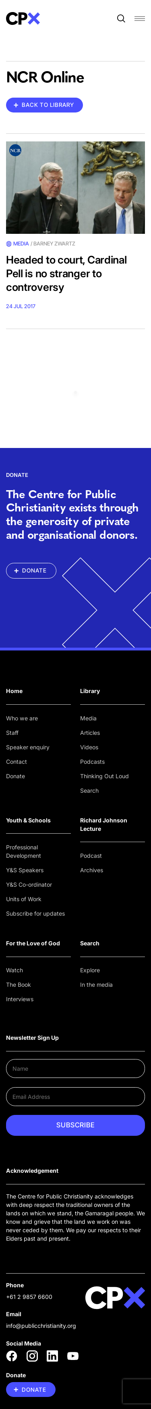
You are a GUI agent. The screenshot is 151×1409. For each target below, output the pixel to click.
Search (89, 790)
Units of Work (23, 899)
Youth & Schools (28, 820)
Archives (91, 870)
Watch (14, 970)
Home (14, 690)
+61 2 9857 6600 (29, 1296)
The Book (18, 984)
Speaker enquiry (28, 747)
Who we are (22, 718)
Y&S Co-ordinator (29, 884)
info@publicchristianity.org (41, 1325)
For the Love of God (33, 943)
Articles (90, 732)
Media (88, 718)
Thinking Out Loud (104, 776)
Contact (16, 761)
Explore (90, 970)
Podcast (91, 855)
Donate (15, 776)
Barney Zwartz (54, 243)
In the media (96, 984)
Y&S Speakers (24, 870)
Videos (89, 747)
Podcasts (92, 761)
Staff (12, 732)
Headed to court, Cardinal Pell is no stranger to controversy (66, 273)
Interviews (19, 999)
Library (90, 690)
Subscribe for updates (35, 913)
